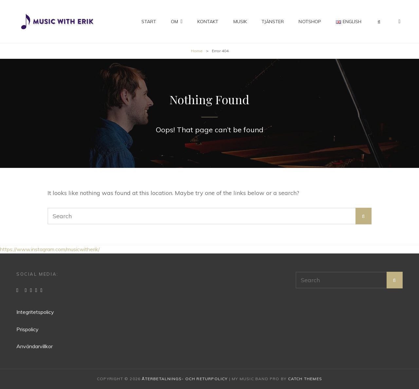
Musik (240, 21)
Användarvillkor (34, 346)
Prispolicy (27, 329)
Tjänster (273, 21)
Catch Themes (305, 378)
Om (174, 21)
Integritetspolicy (35, 312)
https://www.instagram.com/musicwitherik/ (50, 249)
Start (148, 21)
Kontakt (208, 21)
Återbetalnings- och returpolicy (185, 378)
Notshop (310, 21)
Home (197, 50)
